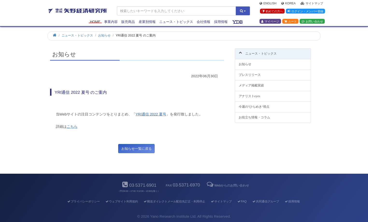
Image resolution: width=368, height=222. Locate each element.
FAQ (241, 201)
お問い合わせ (312, 22)
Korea (288, 4)
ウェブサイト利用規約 (121, 201)
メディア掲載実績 (251, 83)
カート (290, 22)
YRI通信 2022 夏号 (151, 114)
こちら (72, 126)
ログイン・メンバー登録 (305, 12)
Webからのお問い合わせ (227, 185)
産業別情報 (147, 22)
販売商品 (128, 22)
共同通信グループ (265, 201)
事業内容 (111, 22)
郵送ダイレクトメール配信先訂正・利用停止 (174, 201)
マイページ (270, 22)
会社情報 (203, 22)
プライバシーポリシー (83, 201)
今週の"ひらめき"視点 (254, 104)
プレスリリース (250, 72)
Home (95, 22)
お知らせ (245, 61)
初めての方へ (271, 12)
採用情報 (221, 22)
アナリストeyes (249, 93)
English (268, 4)
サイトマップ (312, 4)
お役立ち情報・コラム (254, 114)
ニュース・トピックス (176, 22)
